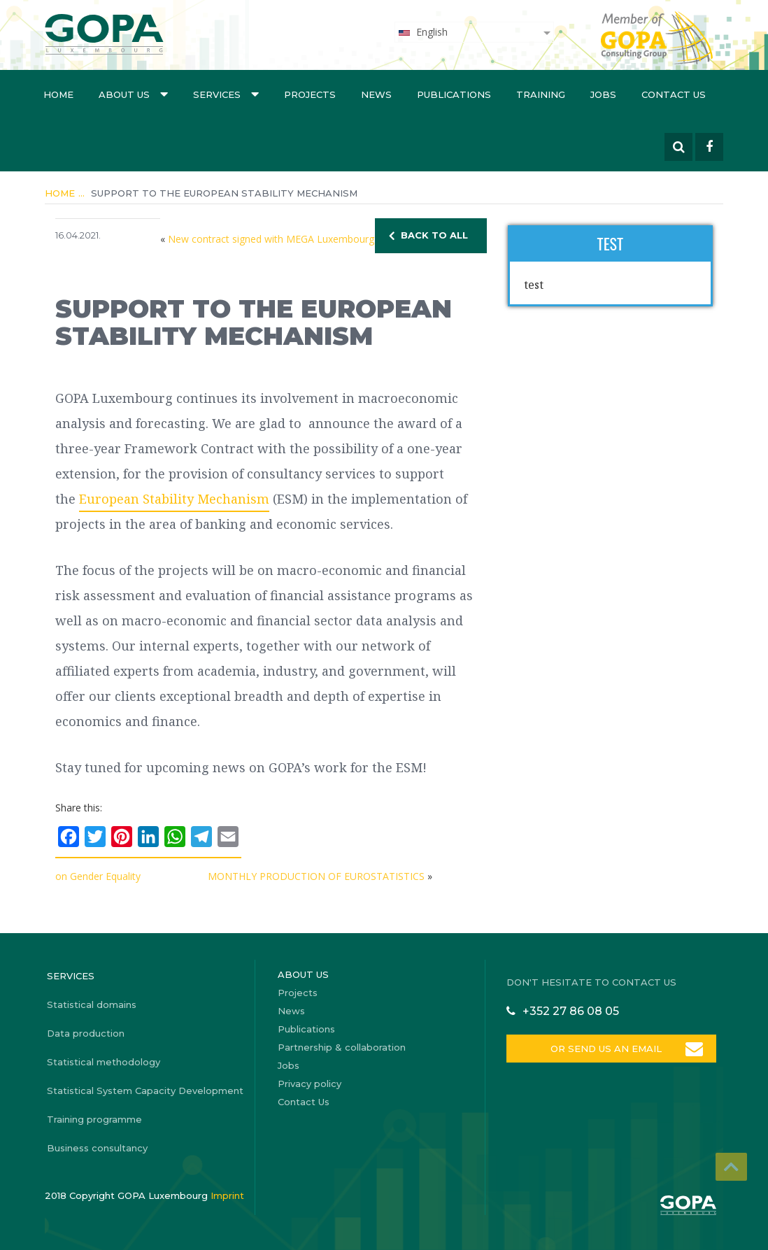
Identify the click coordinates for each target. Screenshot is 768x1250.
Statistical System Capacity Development (145, 1090)
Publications (454, 94)
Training (540, 94)
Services (226, 93)
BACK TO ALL (434, 235)
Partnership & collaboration (342, 1047)
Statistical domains (91, 1004)
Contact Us (673, 94)
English (422, 31)
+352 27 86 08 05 (570, 1011)
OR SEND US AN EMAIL (606, 1048)
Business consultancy (97, 1147)
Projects (310, 94)
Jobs (603, 94)
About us (133, 93)
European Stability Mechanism (174, 498)
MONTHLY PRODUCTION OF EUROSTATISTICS (316, 876)
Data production (86, 1033)
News (376, 94)
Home (58, 94)
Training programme (94, 1119)
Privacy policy (309, 1083)
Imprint (227, 1195)
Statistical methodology (103, 1061)
